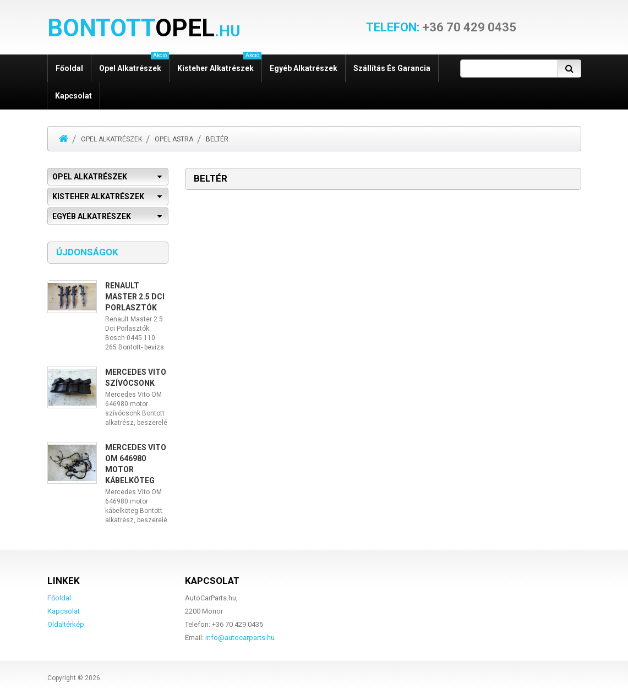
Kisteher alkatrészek (219, 63)
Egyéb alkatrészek (303, 68)
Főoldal (69, 68)
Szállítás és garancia (391, 68)
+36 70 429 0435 (441, 27)
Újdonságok (87, 252)
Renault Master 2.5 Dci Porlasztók (135, 296)
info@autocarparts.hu (240, 637)
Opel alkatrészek (134, 63)
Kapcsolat (73, 95)
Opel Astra (174, 139)
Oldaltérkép (65, 624)
